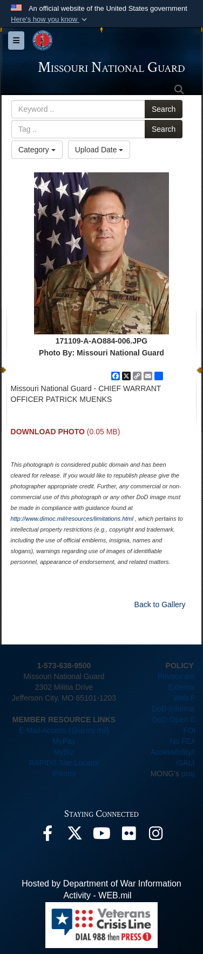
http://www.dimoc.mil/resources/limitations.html (72, 518)
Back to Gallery (160, 604)
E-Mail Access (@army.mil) (64, 730)
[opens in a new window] (47, 836)
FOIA (192, 730)
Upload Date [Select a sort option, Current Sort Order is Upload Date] (99, 149)
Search (163, 109)
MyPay (64, 741)
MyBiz (63, 752)
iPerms (64, 773)
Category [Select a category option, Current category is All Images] (37, 149)
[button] (50, 19)
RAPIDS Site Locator (64, 762)
